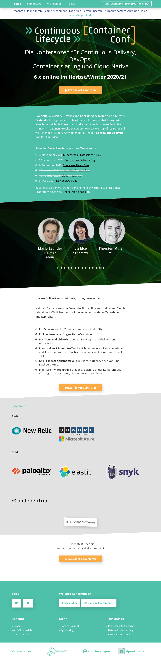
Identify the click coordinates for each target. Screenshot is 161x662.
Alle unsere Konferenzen (100, 603)
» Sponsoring (66, 630)
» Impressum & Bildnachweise (122, 625)
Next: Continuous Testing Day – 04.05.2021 (126, 3)
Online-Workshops (74, 192)
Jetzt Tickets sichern (80, 90)
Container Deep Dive (76, 165)
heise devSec (69, 603)
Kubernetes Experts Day (74, 170)
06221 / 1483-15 (20, 634)
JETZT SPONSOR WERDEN (80, 522)
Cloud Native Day (72, 175)
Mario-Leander (50, 250)
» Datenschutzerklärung (119, 630)
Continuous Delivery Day (79, 160)
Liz (80, 248)
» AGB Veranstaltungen (119, 634)
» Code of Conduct (69, 625)
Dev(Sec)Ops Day (66, 181)
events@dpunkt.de (80, 15)
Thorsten (111, 248)
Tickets (70, 3)
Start (17, 3)
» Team (16, 625)
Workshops (54, 3)
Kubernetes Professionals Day (82, 155)
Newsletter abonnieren (80, 559)
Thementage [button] (34, 3)
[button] (57, 267)
